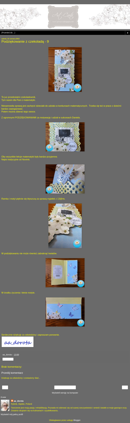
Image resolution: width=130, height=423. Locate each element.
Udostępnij (8, 359)
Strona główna (65, 387)
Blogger (76, 420)
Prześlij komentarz (12, 372)
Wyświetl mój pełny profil (12, 414)
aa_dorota (19, 401)
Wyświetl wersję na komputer (65, 393)
